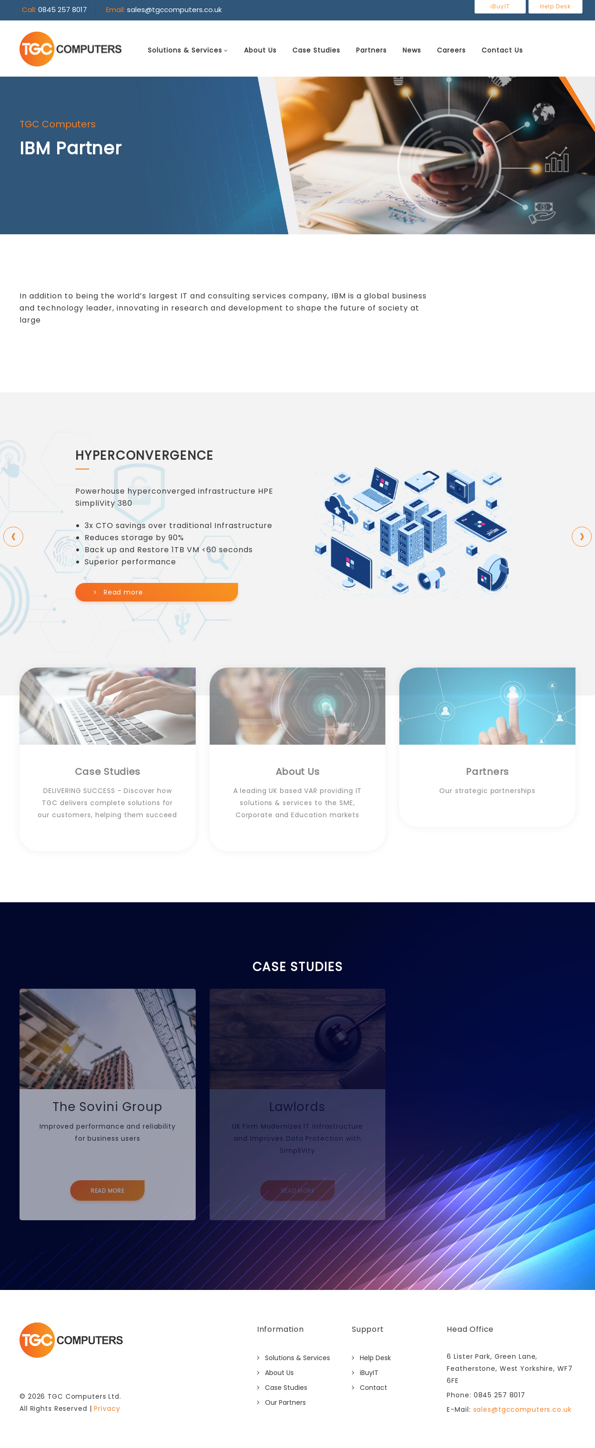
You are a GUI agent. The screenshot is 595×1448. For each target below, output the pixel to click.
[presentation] (13, 537)
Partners (371, 50)
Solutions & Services (185, 50)
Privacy (107, 1408)
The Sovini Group (108, 1107)
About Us (260, 50)
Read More (108, 1191)
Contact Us (502, 50)
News (412, 50)
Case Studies (316, 50)
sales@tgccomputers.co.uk (521, 1409)
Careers (451, 50)
